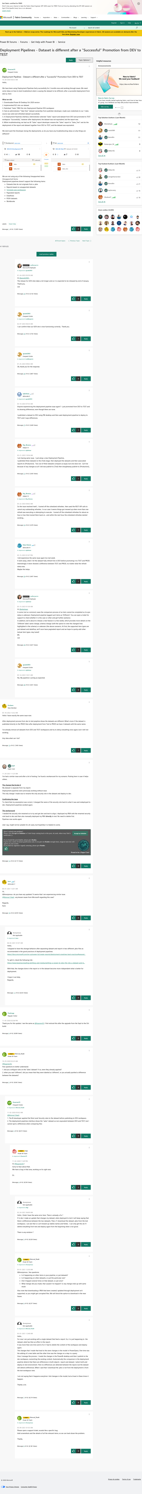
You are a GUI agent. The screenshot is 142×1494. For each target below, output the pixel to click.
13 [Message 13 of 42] (9, 745)
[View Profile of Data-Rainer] (27, 545)
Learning (84, 17)
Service (61, 41)
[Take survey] (105, 107)
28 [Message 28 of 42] (24, 685)
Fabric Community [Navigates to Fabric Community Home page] (23, 17)
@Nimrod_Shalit (8, 897)
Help (129, 23)
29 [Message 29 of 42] (24, 645)
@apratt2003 (24, 278)
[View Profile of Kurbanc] (11, 705)
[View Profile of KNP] (13, 766)
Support (93, 17)
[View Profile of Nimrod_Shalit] (19, 1054)
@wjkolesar (23, 609)
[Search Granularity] (77, 28)
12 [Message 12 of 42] (9, 861)
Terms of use (126, 1479)
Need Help (12, 224)
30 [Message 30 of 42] (24, 576)
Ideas (55, 17)
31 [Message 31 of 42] (24, 473)
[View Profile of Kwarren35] (11, 69)
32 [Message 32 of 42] (24, 525)
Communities (65, 17)
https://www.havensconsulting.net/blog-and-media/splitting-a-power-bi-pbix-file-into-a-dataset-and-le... (46, 963)
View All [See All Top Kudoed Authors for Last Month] (102, 201)
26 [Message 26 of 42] (24, 374)
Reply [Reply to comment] (86, 299)
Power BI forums (8, 41)
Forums (36, 17)
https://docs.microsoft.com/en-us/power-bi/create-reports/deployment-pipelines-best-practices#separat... (46, 954)
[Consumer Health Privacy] (29, 1487)
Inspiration (46, 17)
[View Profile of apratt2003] (26, 313)
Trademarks (137, 1479)
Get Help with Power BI (43, 41)
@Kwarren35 (39, 1023)
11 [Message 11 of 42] (14, 993)
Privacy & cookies (113, 1479)
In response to (24, 270)
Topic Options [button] (84, 60)
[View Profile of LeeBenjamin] (34, 265)
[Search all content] (113, 28)
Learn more (6, 11)
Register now (75, 34)
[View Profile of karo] (9, 881)
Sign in (122, 23)
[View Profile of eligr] (26, 1151)
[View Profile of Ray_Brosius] (27, 445)
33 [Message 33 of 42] (24, 334)
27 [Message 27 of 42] (24, 425)
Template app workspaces (16, 190)
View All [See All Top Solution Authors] (102, 155)
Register (114, 23)
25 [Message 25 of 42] (24, 294)
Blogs (75, 17)
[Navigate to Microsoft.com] (6, 17)
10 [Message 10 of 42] (9, 913)
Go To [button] (137, 23)
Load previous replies (46, 254)
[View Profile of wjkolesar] (26, 393)
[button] (71, 60)
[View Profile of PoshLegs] (11, 1013)
